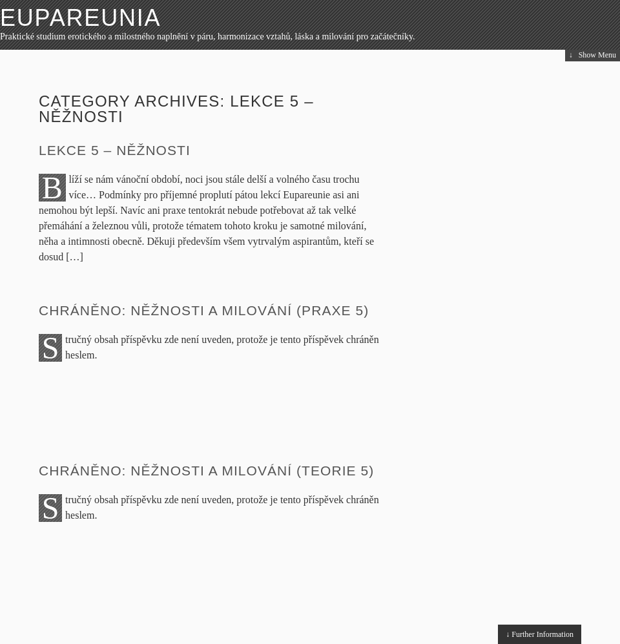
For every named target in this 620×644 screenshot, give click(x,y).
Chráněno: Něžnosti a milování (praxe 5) (204, 310)
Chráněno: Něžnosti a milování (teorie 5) (206, 470)
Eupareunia (80, 18)
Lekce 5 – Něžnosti (115, 150)
